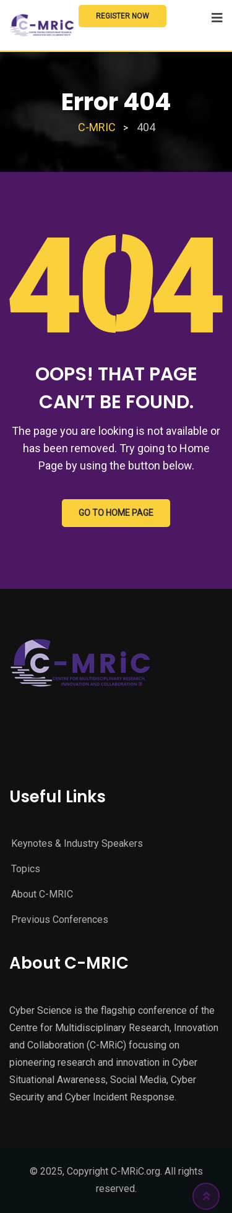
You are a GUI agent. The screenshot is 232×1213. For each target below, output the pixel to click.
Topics (25, 869)
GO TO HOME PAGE (116, 513)
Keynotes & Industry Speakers (77, 843)
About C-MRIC (42, 894)
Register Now (122, 16)
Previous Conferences (59, 919)
